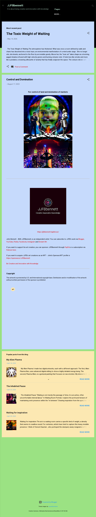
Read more (85, 439)
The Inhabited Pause (15, 446)
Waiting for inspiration (16, 472)
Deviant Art (43, 302)
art (13, 349)
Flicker (16, 302)
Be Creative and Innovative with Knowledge (22, 323)
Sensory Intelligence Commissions (35, 21)
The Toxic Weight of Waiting (28, 41)
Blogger (81, 299)
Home (11, 21)
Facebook (23, 302)
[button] (88, 40)
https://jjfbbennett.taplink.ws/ (48, 292)
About (71, 21)
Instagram (31, 302)
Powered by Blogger (48, 502)
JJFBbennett (15, 5)
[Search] (92, 6)
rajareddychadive (53, 506)
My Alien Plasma (14, 419)
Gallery (60, 21)
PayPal (67, 307)
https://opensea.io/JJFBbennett (18, 318)
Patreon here (11, 310)
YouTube (9, 302)
